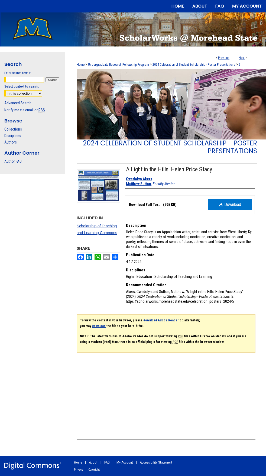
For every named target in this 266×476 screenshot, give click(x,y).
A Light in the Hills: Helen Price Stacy (169, 169)
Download (230, 204)
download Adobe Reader (161, 320)
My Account (124, 462)
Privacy (78, 469)
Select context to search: (21, 86)
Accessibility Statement (156, 462)
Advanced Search (17, 103)
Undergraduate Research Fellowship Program (118, 64)
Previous (223, 58)
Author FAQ (13, 161)
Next (242, 58)
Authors (10, 142)
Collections (13, 129)
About (93, 462)
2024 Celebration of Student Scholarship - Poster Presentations (194, 64)
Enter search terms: (17, 73)
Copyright (94, 469)
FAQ (107, 462)
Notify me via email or (24, 110)
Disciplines (12, 136)
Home (81, 64)
